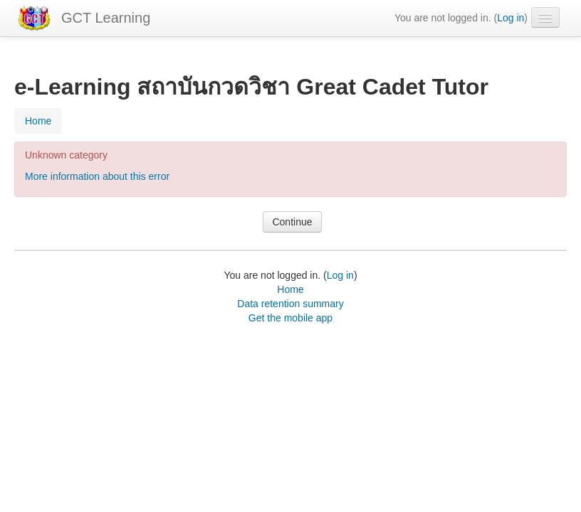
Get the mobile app (290, 318)
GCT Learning (105, 18)
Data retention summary (290, 303)
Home (290, 289)
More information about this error (97, 176)
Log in (510, 17)
